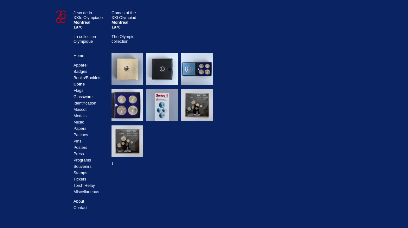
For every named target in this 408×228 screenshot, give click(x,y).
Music (78, 122)
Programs (82, 160)
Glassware (82, 96)
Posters (80, 147)
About (78, 201)
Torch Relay (84, 185)
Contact (80, 207)
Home (78, 55)
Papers (79, 128)
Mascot (79, 109)
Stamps (80, 172)
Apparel (80, 65)
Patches (80, 134)
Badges (80, 71)
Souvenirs (82, 166)
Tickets (79, 179)
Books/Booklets (87, 77)
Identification (84, 103)
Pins (77, 141)
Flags (78, 90)
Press (78, 153)
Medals (79, 115)
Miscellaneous (86, 191)
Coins (79, 84)
